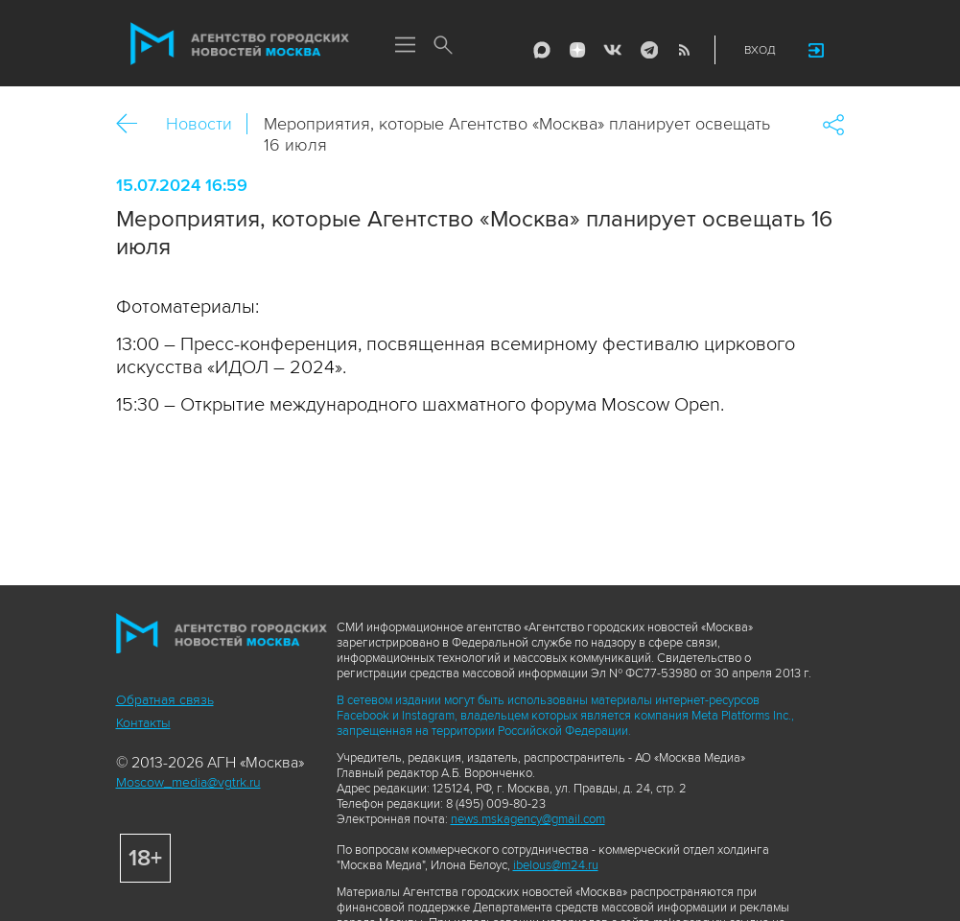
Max (541, 49)
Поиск (444, 46)
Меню (405, 46)
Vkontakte (612, 49)
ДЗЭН (577, 49)
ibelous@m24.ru (555, 865)
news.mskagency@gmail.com (528, 819)
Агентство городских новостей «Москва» (239, 44)
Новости (199, 123)
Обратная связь (165, 700)
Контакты (143, 723)
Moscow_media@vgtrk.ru (188, 782)
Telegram (648, 49)
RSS (683, 49)
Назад (134, 124)
